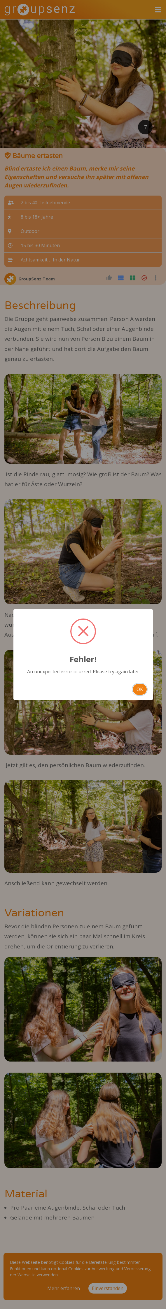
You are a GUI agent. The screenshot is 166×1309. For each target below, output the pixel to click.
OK (140, 689)
